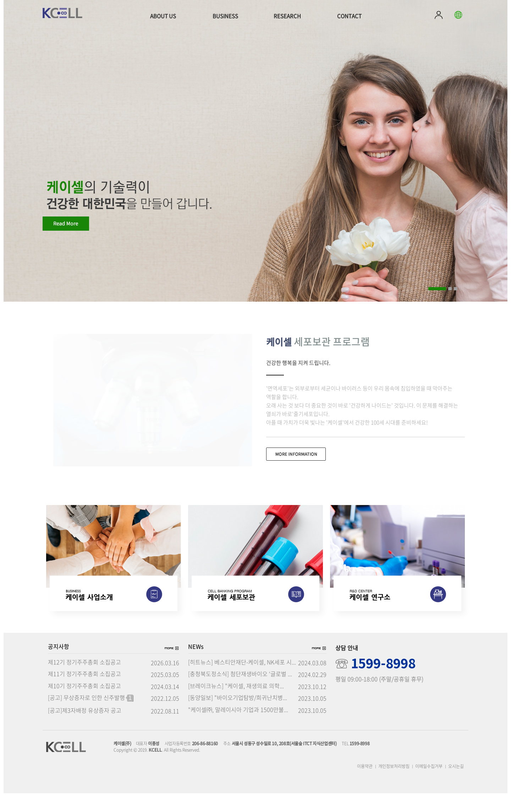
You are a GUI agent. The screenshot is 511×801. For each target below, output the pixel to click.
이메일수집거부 (429, 774)
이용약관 (365, 774)
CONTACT (349, 16)
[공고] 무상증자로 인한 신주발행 (90, 705)
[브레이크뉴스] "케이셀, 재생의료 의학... (236, 694)
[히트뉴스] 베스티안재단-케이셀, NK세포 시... (242, 670)
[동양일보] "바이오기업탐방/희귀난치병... (237, 705)
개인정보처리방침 (394, 774)
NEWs (196, 654)
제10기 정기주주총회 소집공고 (84, 694)
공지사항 (58, 654)
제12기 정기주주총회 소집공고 (84, 670)
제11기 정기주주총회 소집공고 (84, 682)
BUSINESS (225, 16)
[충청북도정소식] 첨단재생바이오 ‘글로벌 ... (240, 682)
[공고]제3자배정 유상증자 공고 (84, 718)
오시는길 (456, 774)
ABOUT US (163, 16)
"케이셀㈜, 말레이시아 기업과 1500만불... (238, 717)
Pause (464, 288)
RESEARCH (287, 16)
